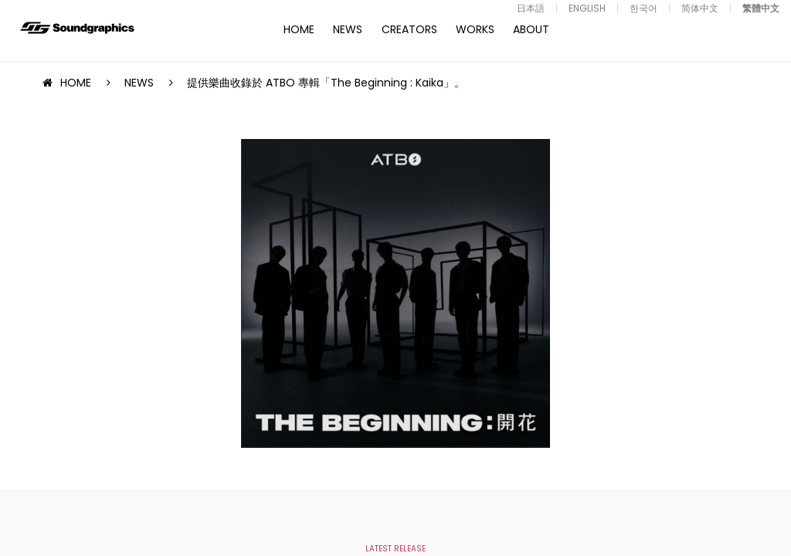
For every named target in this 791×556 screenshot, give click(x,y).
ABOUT (531, 29)
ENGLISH (587, 8)
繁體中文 (760, 8)
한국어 (643, 8)
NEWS (347, 29)
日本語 (531, 8)
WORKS (475, 29)
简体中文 (699, 8)
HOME (298, 29)
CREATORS (409, 29)
